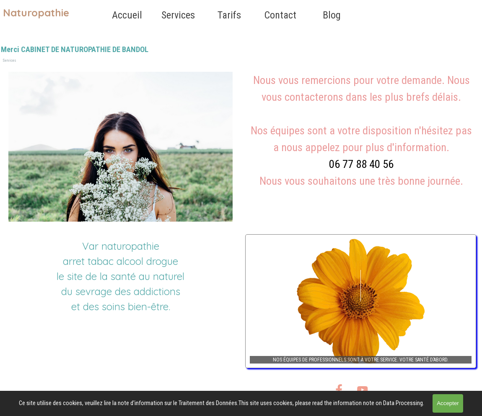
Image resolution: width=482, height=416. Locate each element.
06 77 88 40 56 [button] (361, 164)
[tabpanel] (361, 139)
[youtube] (362, 389)
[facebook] (338, 389)
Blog (332, 15)
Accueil (127, 15)
